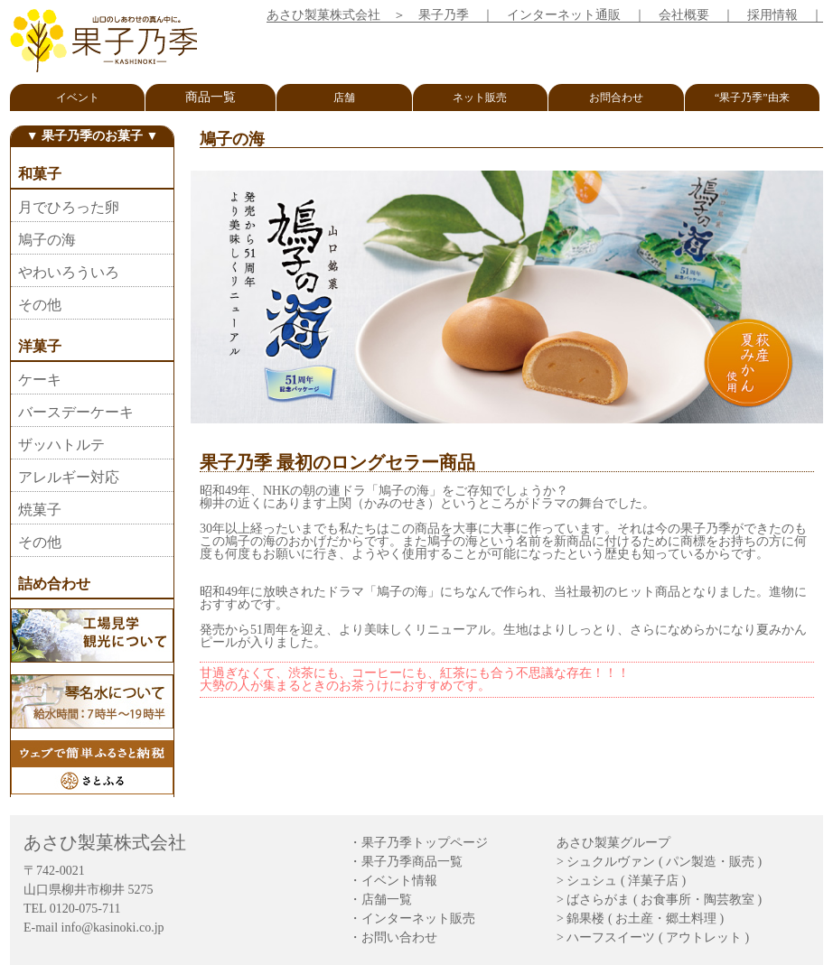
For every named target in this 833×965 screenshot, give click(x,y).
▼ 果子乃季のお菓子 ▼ (92, 136)
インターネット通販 (564, 15)
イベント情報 (399, 880)
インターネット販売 (418, 918)
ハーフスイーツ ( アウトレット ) (657, 937)
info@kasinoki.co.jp (112, 927)
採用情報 (772, 15)
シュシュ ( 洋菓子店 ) (626, 880)
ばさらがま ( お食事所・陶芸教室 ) (664, 899)
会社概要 (684, 15)
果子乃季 (443, 15)
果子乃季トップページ (424, 842)
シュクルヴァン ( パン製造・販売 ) (664, 861)
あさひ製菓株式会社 (323, 15)
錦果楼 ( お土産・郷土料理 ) (645, 918)
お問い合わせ (399, 937)
